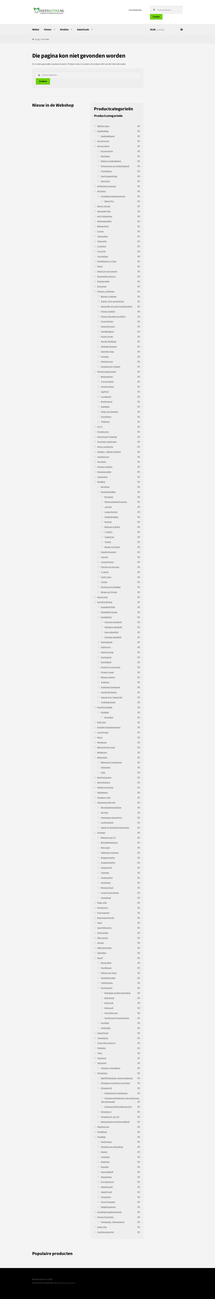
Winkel (35, 29)
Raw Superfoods (105, 917)
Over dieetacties (135, 9)
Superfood (102, 1033)
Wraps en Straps (109, 592)
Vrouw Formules (105, 1217)
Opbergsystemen (109, 852)
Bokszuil (108, 1007)
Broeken (105, 486)
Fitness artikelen (105, 291)
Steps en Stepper (109, 411)
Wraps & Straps (112, 547)
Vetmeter (106, 882)
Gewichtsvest (108, 326)
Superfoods (83, 29)
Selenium (105, 767)
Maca (100, 737)
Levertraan (102, 732)
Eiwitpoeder (103, 281)
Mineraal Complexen (111, 762)
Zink (103, 772)
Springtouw (107, 361)
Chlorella (102, 241)
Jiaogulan (102, 476)
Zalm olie (102, 1227)
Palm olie (102, 902)
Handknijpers (107, 331)
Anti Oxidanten (104, 216)
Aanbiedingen (108, 136)
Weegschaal (107, 887)
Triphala (101, 1048)
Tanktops (109, 537)
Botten (104, 812)
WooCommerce (67, 1282)
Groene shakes (104, 466)
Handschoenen (108, 552)
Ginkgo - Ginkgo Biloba (109, 451)
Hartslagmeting (109, 176)
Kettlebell (106, 662)
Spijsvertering (104, 947)
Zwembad (106, 897)
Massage (105, 847)
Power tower (107, 672)
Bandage (105, 156)
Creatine (101, 246)
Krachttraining (104, 602)
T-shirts (108, 532)
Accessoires (103, 146)
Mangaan (102, 742)
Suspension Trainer (110, 366)
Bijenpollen (103, 226)
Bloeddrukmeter (109, 842)
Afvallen (64, 29)
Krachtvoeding (104, 707)
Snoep (100, 942)
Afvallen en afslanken (112, 1146)
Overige (105, 356)
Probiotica (102, 907)
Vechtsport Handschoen (116, 1018)
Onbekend (102, 792)
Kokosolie (102, 597)
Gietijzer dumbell (113, 627)
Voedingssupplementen (113, 196)
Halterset (106, 647)
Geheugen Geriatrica (111, 817)
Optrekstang (107, 351)
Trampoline (107, 877)
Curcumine (102, 256)
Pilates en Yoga (109, 972)
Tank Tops (106, 577)
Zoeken (156, 16)
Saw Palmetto (104, 927)
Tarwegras (102, 1038)
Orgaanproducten (106, 802)
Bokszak (108, 1002)
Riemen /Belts (108, 677)
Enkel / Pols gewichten (112, 301)
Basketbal (106, 962)
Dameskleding (108, 491)
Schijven (105, 682)
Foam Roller (107, 321)
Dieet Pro (109, 201)
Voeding (101, 1136)
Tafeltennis (107, 982)
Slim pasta (102, 937)
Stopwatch (106, 867)
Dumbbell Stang (109, 612)
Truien (107, 541)
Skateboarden (108, 977)
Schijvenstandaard (110, 687)
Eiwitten (105, 1161)
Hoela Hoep (107, 336)
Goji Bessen (103, 456)
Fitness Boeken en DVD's (113, 316)
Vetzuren (101, 1063)
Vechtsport (106, 987)
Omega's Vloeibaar (110, 1068)
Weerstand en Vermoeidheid (115, 1121)
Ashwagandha (104, 221)
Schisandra (102, 932)
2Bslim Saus (103, 126)
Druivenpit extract (106, 276)
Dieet (100, 266)
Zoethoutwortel (105, 1232)
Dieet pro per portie (107, 271)
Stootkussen (111, 1013)
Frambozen (103, 431)
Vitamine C (106, 1111)
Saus (99, 922)
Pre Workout (107, 1181)
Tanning (105, 872)
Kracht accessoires (110, 667)
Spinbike (105, 406)
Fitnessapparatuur (106, 371)
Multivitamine (104, 777)
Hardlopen (106, 967)
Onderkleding (111, 517)
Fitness (47, 29)
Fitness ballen (108, 311)
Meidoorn (102, 752)
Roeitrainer (106, 401)
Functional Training (107, 436)
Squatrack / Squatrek (111, 697)
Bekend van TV (108, 837)
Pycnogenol (103, 912)
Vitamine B (106, 1088)
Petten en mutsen (110, 567)
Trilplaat (105, 421)
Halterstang (107, 652)
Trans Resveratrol (106, 1043)
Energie (105, 1166)
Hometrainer (107, 386)
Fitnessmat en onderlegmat (115, 166)
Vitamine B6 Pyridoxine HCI (118, 1106)
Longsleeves (111, 511)
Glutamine (106, 1177)
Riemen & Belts (112, 526)
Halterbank (106, 642)
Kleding (101, 481)
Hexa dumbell (111, 632)
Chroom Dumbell (113, 622)
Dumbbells (106, 617)
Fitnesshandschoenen (115, 501)
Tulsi (99, 1053)
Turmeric (101, 1058)
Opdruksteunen (109, 346)
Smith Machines (109, 692)
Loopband (106, 396)
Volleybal (106, 1028)
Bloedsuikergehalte (111, 807)
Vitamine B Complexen (115, 1093)
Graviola (101, 461)
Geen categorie (105, 446)
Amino (104, 1151)
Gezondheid (107, 1171)
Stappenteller (108, 862)
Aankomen (106, 1141)
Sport (100, 957)
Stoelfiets (106, 416)
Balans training (108, 296)
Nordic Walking (108, 341)
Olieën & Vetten (105, 787)
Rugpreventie (108, 857)
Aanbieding (103, 131)
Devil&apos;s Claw (106, 261)
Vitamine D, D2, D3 (110, 1116)
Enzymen (101, 286)
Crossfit (101, 251)
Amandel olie (104, 211)
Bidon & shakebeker (111, 161)
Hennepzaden (104, 471)
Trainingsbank (108, 702)
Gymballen (106, 171)
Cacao (100, 231)
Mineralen (102, 757)
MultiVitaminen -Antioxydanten (117, 1078)
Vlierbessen (103, 1126)
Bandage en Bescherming (117, 992)
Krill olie (101, 722)
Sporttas (105, 181)
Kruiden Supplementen (108, 727)
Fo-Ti (99, 426)
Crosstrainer (107, 381)
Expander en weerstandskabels (117, 306)
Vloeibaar (102, 1131)
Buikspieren (107, 376)
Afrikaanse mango (106, 186)
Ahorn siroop (103, 206)
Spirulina (101, 952)
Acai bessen (103, 141)
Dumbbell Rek (108, 607)
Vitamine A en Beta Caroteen (115, 1083)
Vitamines (102, 1073)
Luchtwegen (107, 822)
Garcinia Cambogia (107, 441)
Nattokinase (103, 782)
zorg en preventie (110, 892)
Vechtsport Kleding (111, 587)
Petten (108, 521)
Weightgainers (108, 1207)
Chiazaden (102, 236)
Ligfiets (105, 391)
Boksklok (109, 998)
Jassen (108, 506)
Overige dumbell (112, 637)
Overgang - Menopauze (112, 1222)
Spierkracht (107, 1186)
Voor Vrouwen (108, 1201)
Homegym (106, 657)
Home (37, 39)
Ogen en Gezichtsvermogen (115, 827)
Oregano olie (104, 797)
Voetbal (105, 1022)
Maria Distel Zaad (106, 747)
